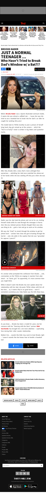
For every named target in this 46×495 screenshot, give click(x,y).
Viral (22, 404)
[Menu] (2, 23)
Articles (4, 431)
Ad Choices (5, 426)
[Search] (43, 23)
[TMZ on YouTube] (24, 473)
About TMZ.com (6, 419)
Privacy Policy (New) (7, 421)
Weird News (31, 400)
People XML (5, 449)
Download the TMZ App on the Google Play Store (30, 486)
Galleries (4, 445)
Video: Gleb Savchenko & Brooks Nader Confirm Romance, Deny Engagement (10, 320)
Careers (26, 423)
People (3, 447)
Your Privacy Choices (9, 428)
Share (16, 346)
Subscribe (41, 465)
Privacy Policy (24, 462)
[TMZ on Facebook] (17, 473)
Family (17, 400)
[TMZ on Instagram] (28, 473)
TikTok (23, 400)
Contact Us (27, 419)
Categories (4, 440)
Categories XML (6, 442)
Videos (3, 454)
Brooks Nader (8, 400)
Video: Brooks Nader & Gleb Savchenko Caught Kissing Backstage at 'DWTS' (10, 270)
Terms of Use (5, 423)
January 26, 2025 (10, 74)
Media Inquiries (28, 428)
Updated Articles (6, 435)
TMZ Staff (5, 72)
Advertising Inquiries (29, 426)
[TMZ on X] (21, 473)
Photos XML (5, 452)
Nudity (39, 400)
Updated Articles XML (7, 438)
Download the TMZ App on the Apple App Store (16, 486)
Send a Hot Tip (27, 421)
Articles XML (5, 433)
